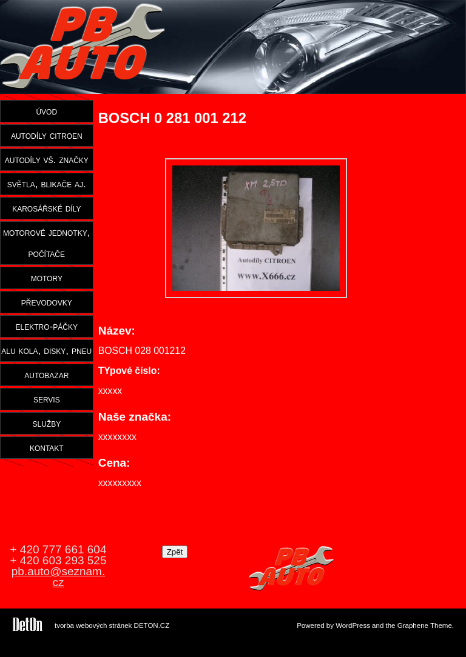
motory (46, 278)
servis (46, 399)
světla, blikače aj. (46, 184)
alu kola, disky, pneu (46, 350)
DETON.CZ (152, 625)
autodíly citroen (47, 135)
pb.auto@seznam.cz (59, 577)
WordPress (353, 625)
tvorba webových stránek (93, 625)
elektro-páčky (47, 326)
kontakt (47, 447)
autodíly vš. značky (47, 159)
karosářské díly (46, 208)
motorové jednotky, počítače (46, 242)
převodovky (46, 302)
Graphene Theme (424, 625)
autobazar (46, 375)
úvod (46, 111)
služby (46, 423)
